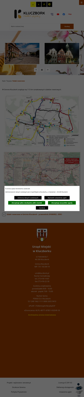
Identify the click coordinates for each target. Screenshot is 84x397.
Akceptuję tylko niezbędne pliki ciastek (26, 203)
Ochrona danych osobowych (28, 198)
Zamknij (42, 208)
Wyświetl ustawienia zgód (57, 198)
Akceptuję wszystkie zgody (61, 203)
